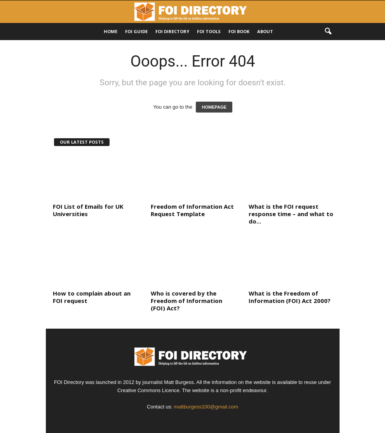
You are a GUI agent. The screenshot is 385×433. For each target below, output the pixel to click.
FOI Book (238, 31)
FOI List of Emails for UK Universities (88, 210)
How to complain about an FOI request (92, 297)
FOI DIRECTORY (172, 31)
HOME (110, 31)
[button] (327, 31)
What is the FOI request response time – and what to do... (291, 213)
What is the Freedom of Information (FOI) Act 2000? (290, 297)
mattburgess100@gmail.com (206, 407)
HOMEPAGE (214, 107)
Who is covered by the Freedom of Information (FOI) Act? (186, 300)
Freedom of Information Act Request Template (192, 210)
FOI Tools (209, 31)
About (265, 31)
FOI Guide (136, 31)
